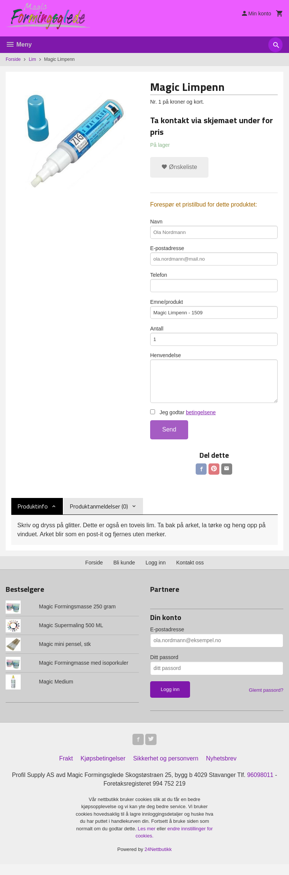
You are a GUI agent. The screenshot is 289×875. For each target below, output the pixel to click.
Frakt (66, 769)
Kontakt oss (190, 572)
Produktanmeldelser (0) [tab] (99, 515)
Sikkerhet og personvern (165, 769)
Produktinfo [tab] (32, 515)
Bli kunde (124, 572)
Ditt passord (164, 667)
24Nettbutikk (158, 860)
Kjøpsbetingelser (103, 769)
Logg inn (156, 572)
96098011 (262, 785)
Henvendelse (214, 384)
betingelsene (201, 421)
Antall (214, 340)
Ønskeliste (179, 167)
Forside (13, 59)
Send (169, 438)
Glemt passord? (266, 699)
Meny (19, 44)
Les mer (147, 839)
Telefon (214, 285)
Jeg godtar (183, 421)
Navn (214, 229)
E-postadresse (214, 257)
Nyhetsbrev (221, 769)
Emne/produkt (214, 312)
